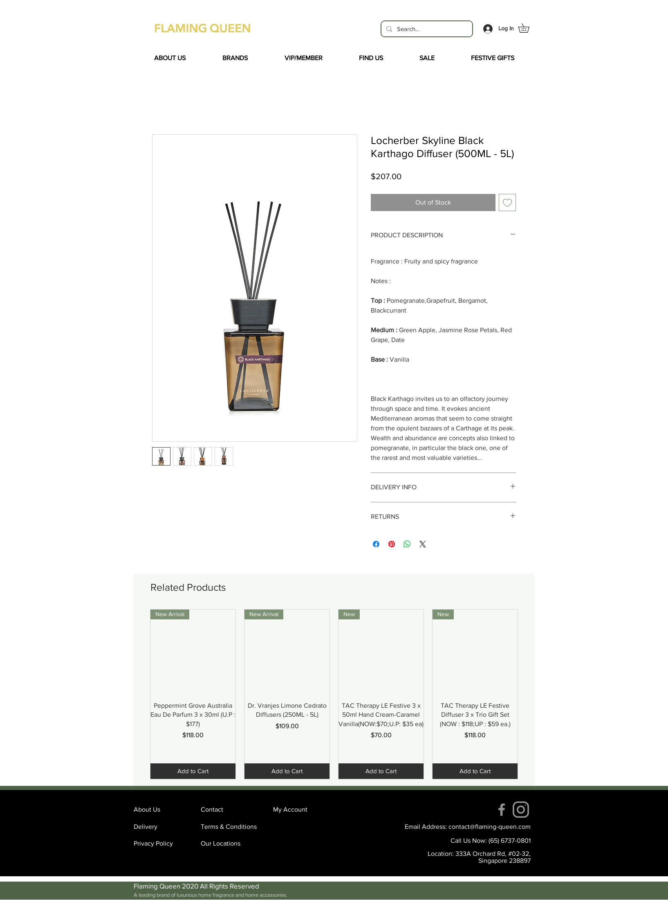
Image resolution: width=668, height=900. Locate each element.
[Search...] (426, 28)
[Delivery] (163, 827)
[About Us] (163, 809)
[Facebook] (501, 809)
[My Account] (302, 809)
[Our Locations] (230, 843)
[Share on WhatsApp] (407, 544)
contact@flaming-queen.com (489, 826)
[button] (528, 28)
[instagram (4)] (521, 809)
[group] (334, 694)
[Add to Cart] (192, 771)
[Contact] (230, 809)
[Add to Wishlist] (507, 202)
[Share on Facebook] (376, 544)
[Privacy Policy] (163, 843)
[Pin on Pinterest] (392, 544)
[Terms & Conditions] (230, 827)
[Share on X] (423, 544)
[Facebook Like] (205, 483)
